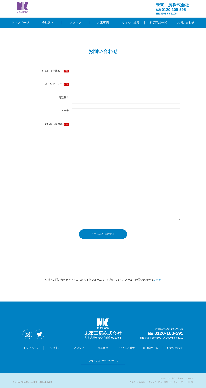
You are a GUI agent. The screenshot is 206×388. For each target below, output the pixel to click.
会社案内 (48, 22)
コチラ (157, 279)
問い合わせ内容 (57, 124)
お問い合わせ (185, 22)
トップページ (20, 22)
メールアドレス (57, 84)
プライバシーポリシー (101, 360)
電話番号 (64, 97)
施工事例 (103, 22)
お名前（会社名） (55, 71)
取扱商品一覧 (158, 22)
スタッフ (75, 22)
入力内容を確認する (103, 234)
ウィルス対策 (130, 22)
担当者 (65, 110)
